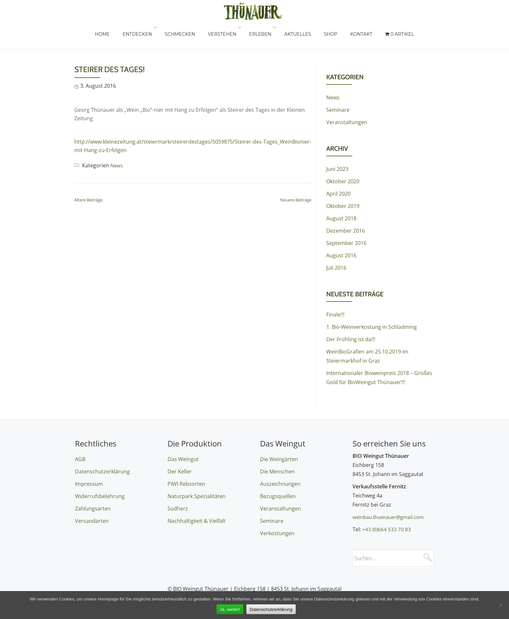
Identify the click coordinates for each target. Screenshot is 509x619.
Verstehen (252, 34)
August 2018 (341, 192)
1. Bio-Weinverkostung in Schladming (371, 300)
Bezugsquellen (278, 496)
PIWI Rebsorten (186, 483)
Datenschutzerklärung (102, 471)
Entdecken (169, 34)
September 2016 (346, 217)
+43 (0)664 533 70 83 (387, 529)
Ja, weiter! (230, 609)
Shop (357, 34)
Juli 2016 (336, 241)
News (117, 139)
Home (136, 34)
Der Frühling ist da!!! (350, 313)
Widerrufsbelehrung (100, 496)
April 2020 (338, 167)
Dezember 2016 (345, 204)
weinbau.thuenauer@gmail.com (391, 517)
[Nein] (501, 605)
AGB (80, 459)
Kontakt (387, 34)
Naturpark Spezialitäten (197, 496)
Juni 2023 (337, 143)
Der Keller (180, 471)
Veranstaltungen (346, 96)
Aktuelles (325, 34)
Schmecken (211, 34)
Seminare (338, 83)
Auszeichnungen (280, 483)
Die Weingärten (279, 459)
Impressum (89, 483)
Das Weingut (183, 459)
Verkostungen (277, 533)
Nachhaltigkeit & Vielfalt (197, 520)
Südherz (178, 508)
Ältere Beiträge (88, 174)
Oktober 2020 (342, 155)
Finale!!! (335, 288)
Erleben (289, 34)
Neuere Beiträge (295, 174)
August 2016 (341, 229)
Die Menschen (277, 471)
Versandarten (92, 520)
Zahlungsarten (93, 508)
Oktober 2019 (342, 180)
